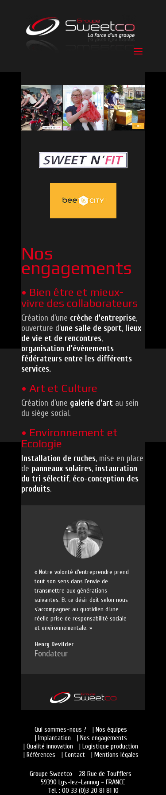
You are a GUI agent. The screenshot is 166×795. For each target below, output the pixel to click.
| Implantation (53, 738)
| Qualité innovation (48, 746)
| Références (39, 755)
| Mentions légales (115, 755)
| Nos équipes (110, 729)
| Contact (73, 755)
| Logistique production (108, 746)
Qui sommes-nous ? (60, 729)
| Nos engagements (102, 738)
